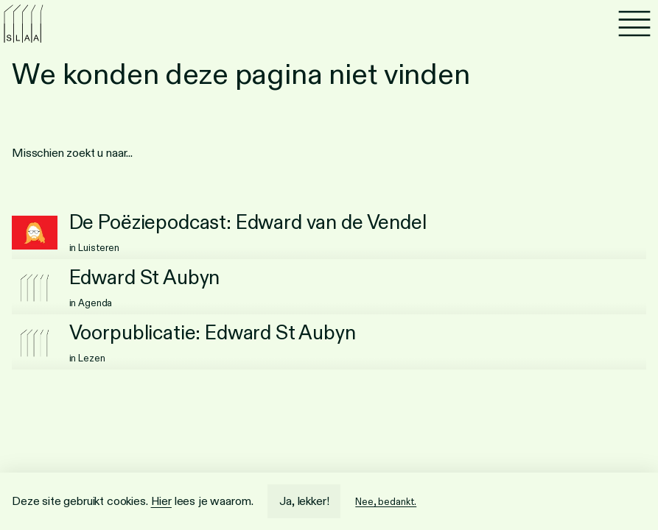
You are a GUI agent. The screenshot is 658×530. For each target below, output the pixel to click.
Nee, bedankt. (385, 501)
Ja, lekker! (304, 501)
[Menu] (634, 23)
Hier (161, 501)
